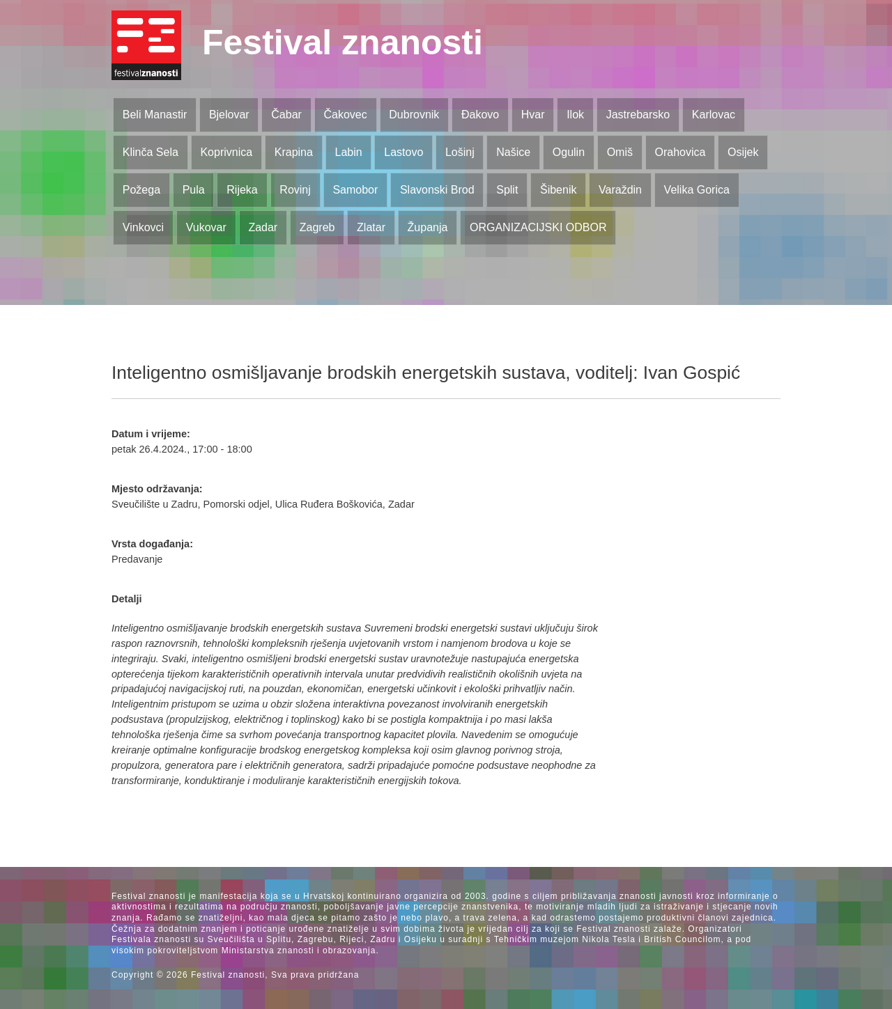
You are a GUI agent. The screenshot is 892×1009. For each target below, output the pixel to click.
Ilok (575, 114)
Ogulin (569, 152)
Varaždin (620, 190)
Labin (348, 152)
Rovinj (294, 190)
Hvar (533, 114)
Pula (194, 190)
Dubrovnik (414, 114)
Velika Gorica (697, 190)
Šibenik (558, 190)
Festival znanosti (342, 42)
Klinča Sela (150, 152)
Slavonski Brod (437, 190)
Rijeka (241, 190)
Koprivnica (226, 152)
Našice (513, 152)
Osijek (743, 152)
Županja (428, 227)
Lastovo (403, 152)
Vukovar (206, 227)
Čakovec (345, 114)
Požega (141, 190)
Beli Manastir (155, 114)
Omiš (620, 152)
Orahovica (680, 152)
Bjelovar (229, 114)
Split (507, 190)
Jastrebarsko (638, 114)
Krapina (294, 152)
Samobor (355, 190)
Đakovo (480, 114)
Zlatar (371, 227)
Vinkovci (143, 227)
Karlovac (713, 114)
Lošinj (460, 152)
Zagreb (317, 227)
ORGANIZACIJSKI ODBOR (538, 227)
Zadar (262, 227)
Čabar (286, 114)
